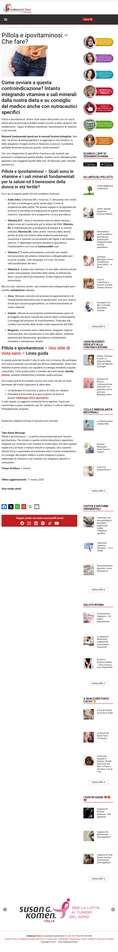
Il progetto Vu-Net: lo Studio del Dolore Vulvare (104, 306)
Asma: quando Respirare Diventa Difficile (104, 211)
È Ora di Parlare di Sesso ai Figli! (105, 711)
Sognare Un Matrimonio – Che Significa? (104, 834)
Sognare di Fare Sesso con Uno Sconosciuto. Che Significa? (104, 859)
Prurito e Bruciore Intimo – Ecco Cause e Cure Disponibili (104, 663)
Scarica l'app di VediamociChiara (95, 155)
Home (4, 28)
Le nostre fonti (50, 939)
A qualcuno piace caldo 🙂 (96, 700)
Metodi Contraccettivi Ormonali (34, 28)
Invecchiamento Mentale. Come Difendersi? (105, 568)
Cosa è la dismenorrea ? (104, 468)
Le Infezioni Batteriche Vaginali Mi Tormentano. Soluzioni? (103, 641)
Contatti (110, 939)
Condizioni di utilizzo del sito (31, 939)
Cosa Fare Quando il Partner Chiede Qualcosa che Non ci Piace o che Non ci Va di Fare (104, 764)
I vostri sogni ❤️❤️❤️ (96, 799)
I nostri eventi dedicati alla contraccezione (95, 344)
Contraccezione (14, 28)
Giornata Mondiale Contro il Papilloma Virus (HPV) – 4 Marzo (105, 262)
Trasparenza (74, 939)
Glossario (101, 939)
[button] (5, 19)
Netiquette (63, 939)
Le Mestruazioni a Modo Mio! (105, 422)
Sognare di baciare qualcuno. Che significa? (104, 813)
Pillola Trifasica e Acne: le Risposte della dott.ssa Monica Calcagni (105, 361)
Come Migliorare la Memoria (105, 187)
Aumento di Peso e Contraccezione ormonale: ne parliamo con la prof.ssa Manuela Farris (104, 387)
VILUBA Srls (70, 936)
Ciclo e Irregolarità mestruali (97, 411)
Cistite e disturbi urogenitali (95, 507)
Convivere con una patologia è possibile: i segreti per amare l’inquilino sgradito (104, 525)
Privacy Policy (12, 939)
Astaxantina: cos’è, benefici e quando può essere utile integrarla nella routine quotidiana (104, 239)
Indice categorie (89, 939)
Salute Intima (93, 604)
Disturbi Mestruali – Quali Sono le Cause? (103, 448)
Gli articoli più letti (98, 177)
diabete (6, 375)
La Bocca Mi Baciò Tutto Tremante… (103, 736)
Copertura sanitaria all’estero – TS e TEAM (105, 547)
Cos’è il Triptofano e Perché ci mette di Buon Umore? (104, 283)
